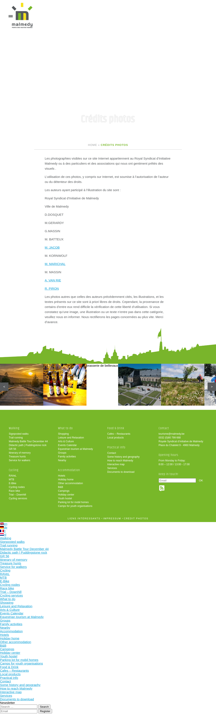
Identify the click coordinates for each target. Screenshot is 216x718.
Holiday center (66, 494)
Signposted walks (18, 434)
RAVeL (12, 475)
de (3, 527)
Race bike (14, 491)
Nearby (62, 460)
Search (44, 707)
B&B (60, 487)
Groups (62, 453)
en (3, 524)
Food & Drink (115, 428)
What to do (65, 428)
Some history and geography (123, 457)
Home (92, 145)
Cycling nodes (17, 487)
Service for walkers (19, 460)
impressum (112, 518)
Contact (111, 453)
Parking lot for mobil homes (73, 502)
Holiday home (65, 479)
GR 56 (12, 449)
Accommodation (69, 470)
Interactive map (115, 464)
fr (3, 531)
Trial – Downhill (17, 494)
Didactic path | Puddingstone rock (28, 445)
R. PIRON (52, 288)
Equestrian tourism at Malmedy (75, 449)
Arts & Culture (66, 441)
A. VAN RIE (53, 280)
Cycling (14, 470)
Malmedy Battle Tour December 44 (28, 441)
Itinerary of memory (20, 453)
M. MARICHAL (55, 264)
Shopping (63, 434)
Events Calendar (67, 445)
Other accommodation (70, 483)
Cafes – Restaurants (118, 434)
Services (112, 468)
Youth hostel (65, 498)
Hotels (61, 475)
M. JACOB (52, 247)
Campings (63, 491)
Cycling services (18, 498)
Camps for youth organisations (75, 506)
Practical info (116, 447)
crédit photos (136, 518)
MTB (11, 479)
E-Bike (12, 483)
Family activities (67, 456)
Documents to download (120, 472)
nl (3, 535)
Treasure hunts (17, 456)
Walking (14, 428)
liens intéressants (84, 518)
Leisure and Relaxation (71, 437)
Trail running (16, 437)
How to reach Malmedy (120, 460)
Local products (115, 437)
